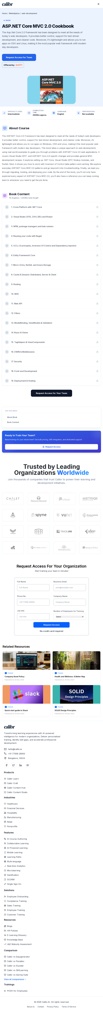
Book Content (13, 422)
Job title (20, 611)
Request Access (51, 447)
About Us (31, 1007)
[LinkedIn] (20, 765)
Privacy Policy (53, 1007)
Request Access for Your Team (51, 393)
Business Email (60, 582)
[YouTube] (27, 765)
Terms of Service (69, 1007)
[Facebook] (6, 765)
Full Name (21, 582)
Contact (41, 1007)
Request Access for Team (19, 57)
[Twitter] (13, 765)
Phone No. (21, 596)
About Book (12, 417)
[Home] (7, 4)
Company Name (60, 596)
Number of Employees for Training (69, 611)
